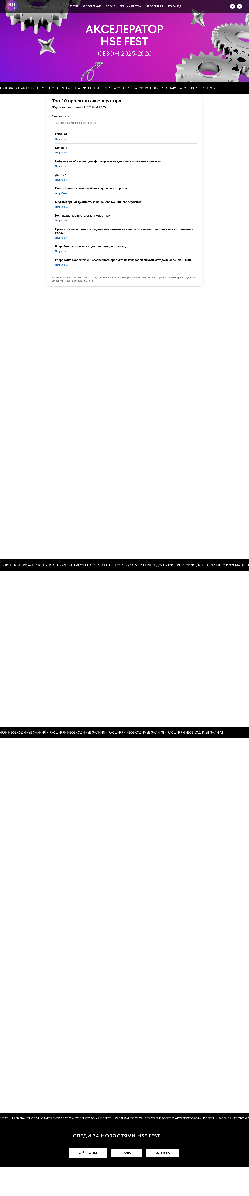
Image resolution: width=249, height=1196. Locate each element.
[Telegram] (232, 6)
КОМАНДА (175, 6)
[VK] (239, 6)
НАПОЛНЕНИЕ (154, 6)
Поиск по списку (61, 116)
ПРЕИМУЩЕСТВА (130, 6)
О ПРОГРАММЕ (92, 6)
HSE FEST (72, 6)
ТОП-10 (110, 6)
